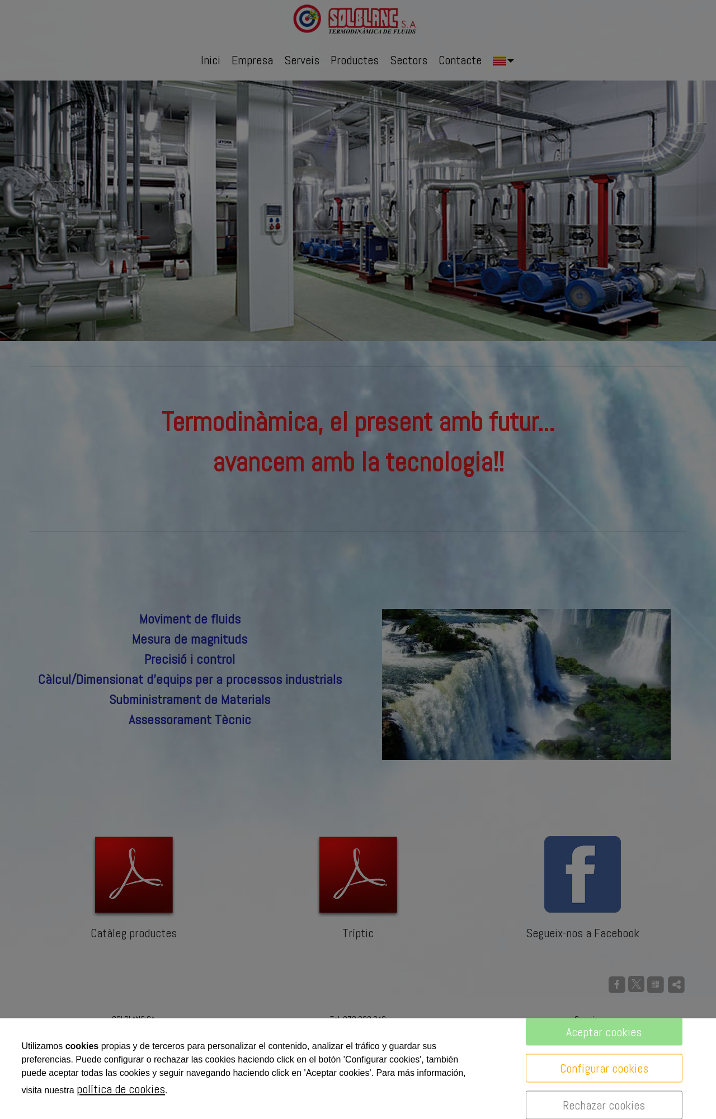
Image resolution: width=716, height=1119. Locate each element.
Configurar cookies (604, 1068)
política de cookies (121, 1089)
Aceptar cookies (604, 1032)
